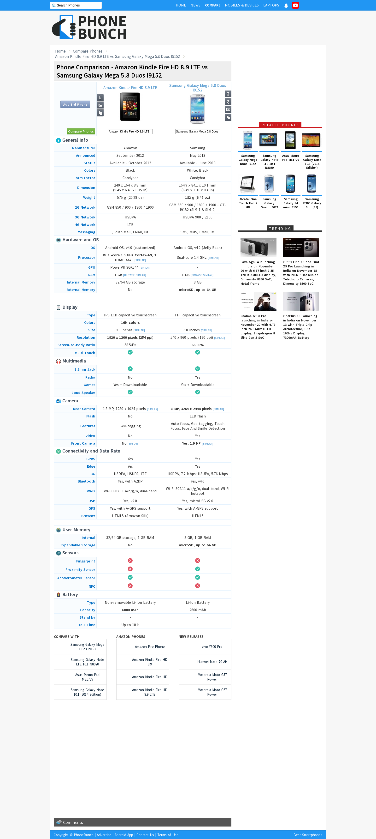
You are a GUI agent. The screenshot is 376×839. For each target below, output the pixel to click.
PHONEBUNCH (102, 27)
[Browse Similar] (134, 275)
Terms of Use (167, 835)
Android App (124, 835)
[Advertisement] (238, 27)
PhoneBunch (84, 835)
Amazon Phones (130, 636)
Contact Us (145, 835)
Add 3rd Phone (75, 104)
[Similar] (140, 260)
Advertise (104, 835)
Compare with (66, 636)
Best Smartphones (308, 835)
